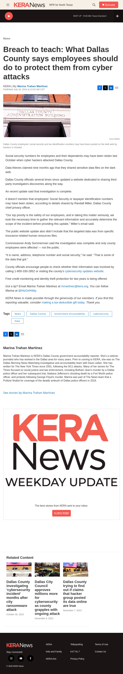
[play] (8, 16)
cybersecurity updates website (84, 271)
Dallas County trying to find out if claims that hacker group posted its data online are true (75, 594)
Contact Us (100, 651)
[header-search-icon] (94, 4)
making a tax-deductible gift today (63, 302)
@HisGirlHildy (27, 290)
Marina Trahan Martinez (32, 86)
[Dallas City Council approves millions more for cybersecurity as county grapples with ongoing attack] (47, 569)
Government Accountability (69, 314)
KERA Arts (51, 659)
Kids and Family (54, 651)
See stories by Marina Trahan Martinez (29, 393)
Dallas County (38, 314)
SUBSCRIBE (61, 513)
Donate (110, 5)
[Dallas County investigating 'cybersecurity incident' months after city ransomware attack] (19, 569)
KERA (49, 644)
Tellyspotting (76, 644)
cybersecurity (101, 314)
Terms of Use (101, 644)
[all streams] (118, 16)
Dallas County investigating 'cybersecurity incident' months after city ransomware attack (18, 596)
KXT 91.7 (75, 651)
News (6, 38)
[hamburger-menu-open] (8, 5)
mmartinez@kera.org (74, 286)
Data (17, 321)
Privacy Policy (77, 659)
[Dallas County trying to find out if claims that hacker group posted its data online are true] (75, 569)
